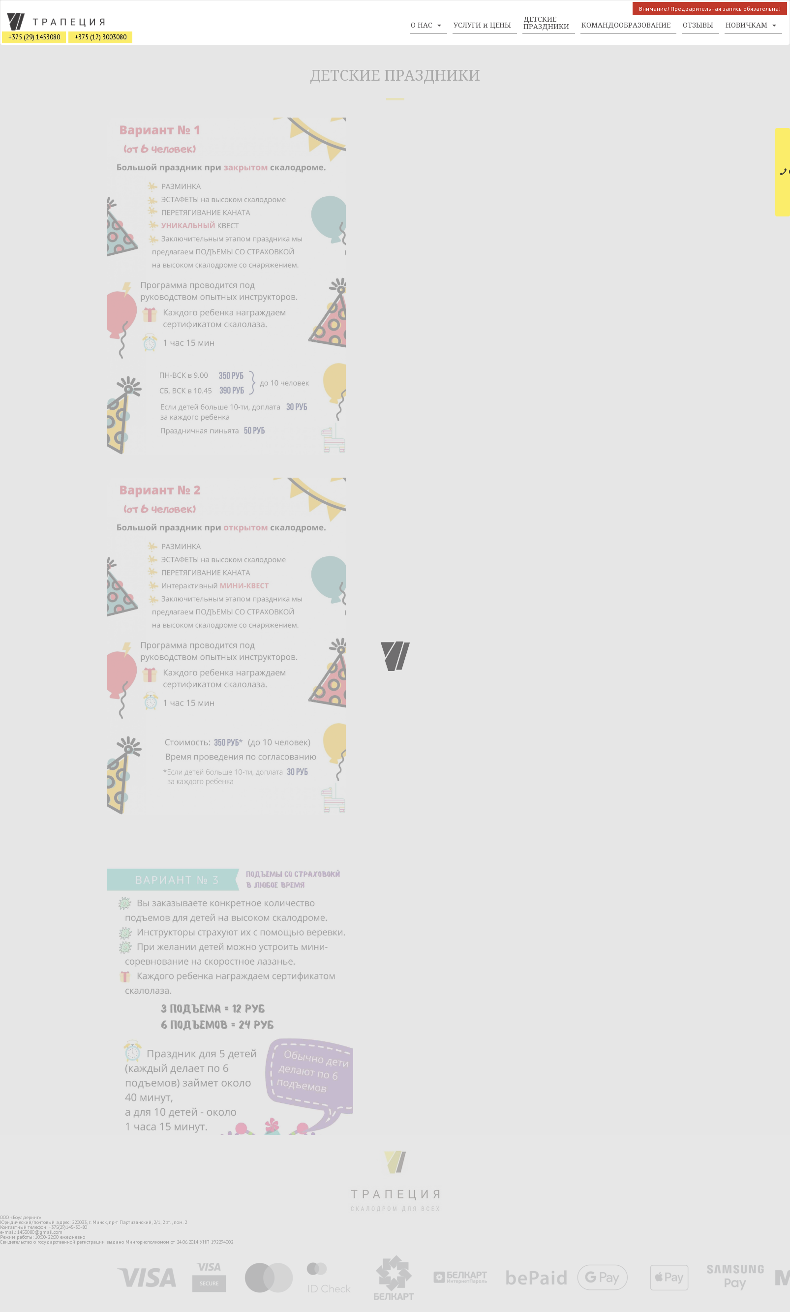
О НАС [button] (426, 25)
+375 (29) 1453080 (34, 37)
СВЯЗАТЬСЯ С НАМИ (784, 171)
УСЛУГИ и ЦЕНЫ (482, 25)
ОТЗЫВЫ (698, 25)
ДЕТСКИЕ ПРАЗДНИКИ (546, 22)
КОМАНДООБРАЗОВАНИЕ (625, 25)
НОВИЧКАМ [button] (751, 25)
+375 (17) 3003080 (100, 37)
